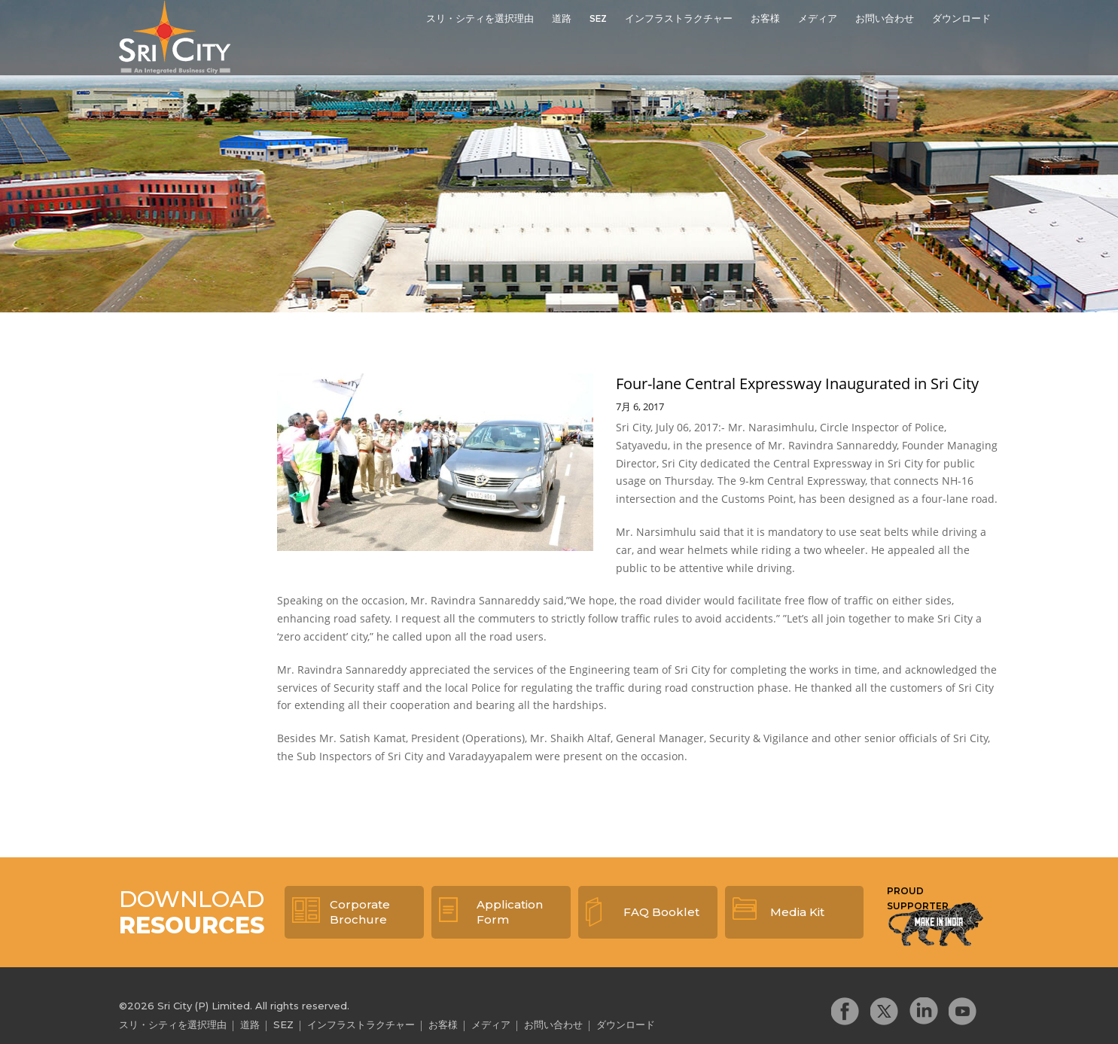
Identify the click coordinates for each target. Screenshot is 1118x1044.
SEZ (598, 19)
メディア (817, 19)
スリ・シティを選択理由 (480, 19)
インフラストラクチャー (679, 19)
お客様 (765, 19)
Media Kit (797, 912)
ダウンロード (961, 19)
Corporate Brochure (360, 912)
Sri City (174, 37)
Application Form (510, 912)
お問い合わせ (884, 19)
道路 (561, 19)
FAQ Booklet (661, 912)
